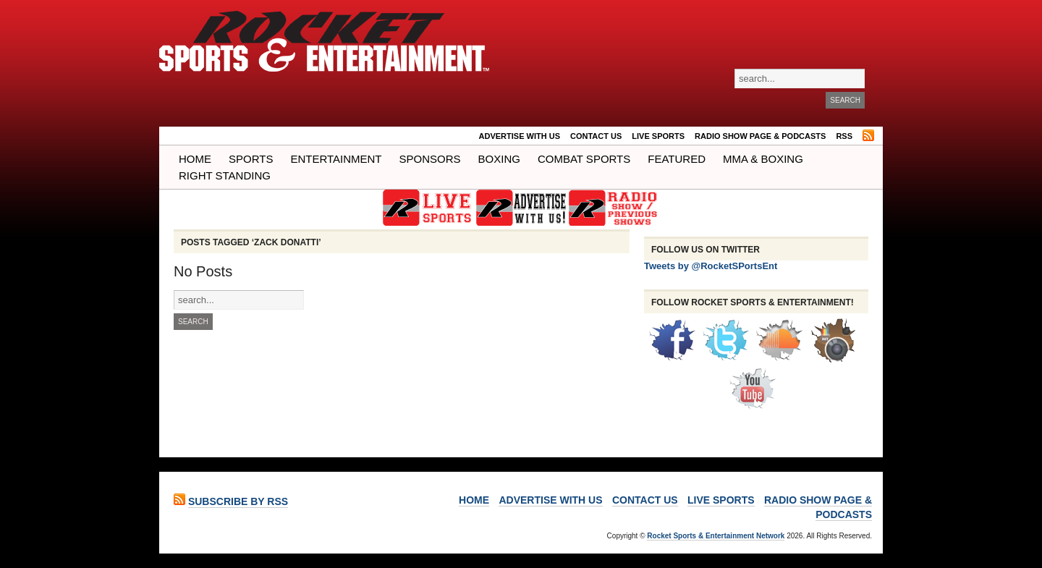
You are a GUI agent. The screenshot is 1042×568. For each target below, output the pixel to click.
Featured (677, 159)
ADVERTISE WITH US (519, 136)
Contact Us (596, 136)
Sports (251, 159)
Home (195, 159)
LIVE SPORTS (658, 136)
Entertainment (335, 159)
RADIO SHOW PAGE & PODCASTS (760, 136)
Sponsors (430, 159)
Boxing (499, 159)
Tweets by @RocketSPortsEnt (710, 265)
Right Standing (225, 175)
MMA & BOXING (763, 159)
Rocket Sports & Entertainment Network (715, 536)
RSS (844, 136)
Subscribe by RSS (238, 501)
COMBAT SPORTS (584, 159)
